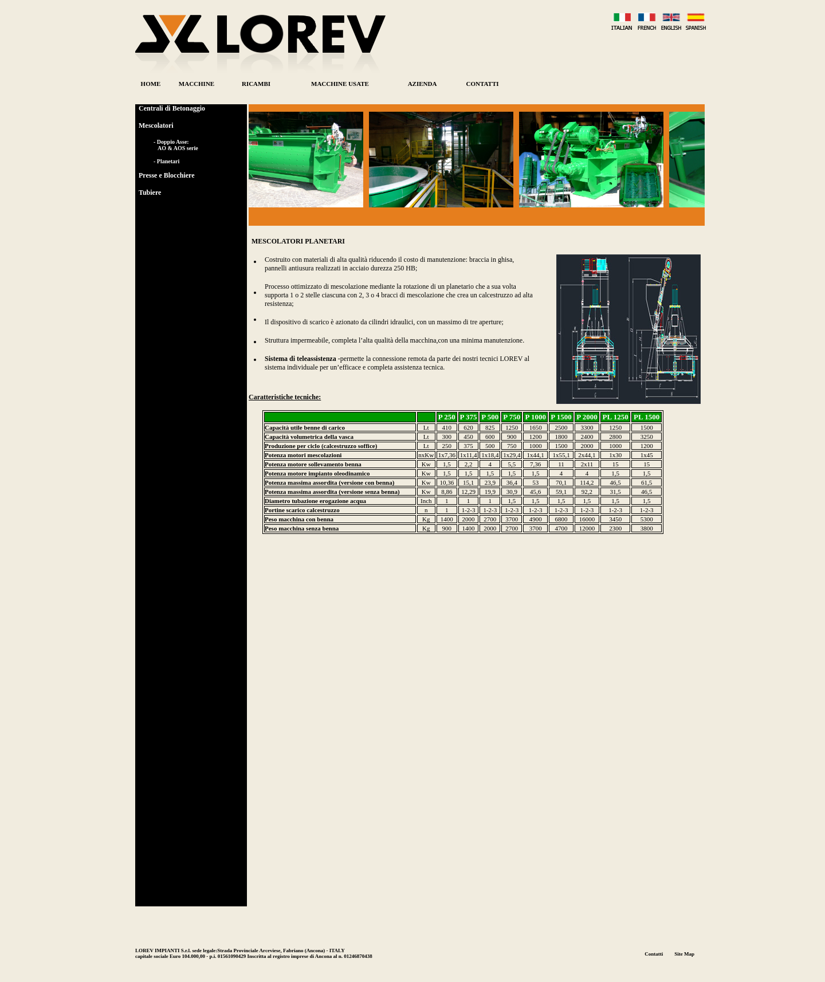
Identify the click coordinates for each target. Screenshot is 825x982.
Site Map (684, 954)
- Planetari (166, 161)
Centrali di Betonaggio (172, 108)
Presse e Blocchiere (167, 175)
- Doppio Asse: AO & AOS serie (176, 145)
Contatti (654, 954)
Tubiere (150, 192)
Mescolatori (156, 125)
